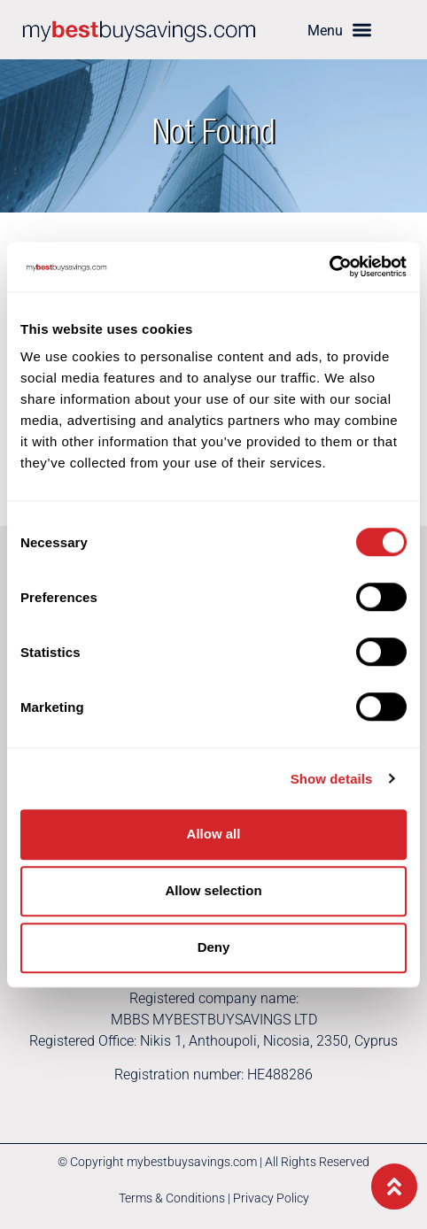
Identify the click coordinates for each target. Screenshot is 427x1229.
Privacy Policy (271, 1198)
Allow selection (213, 890)
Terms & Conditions (172, 1198)
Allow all (214, 833)
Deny (214, 947)
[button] (339, 30)
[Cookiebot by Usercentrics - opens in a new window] (329, 266)
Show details (332, 778)
